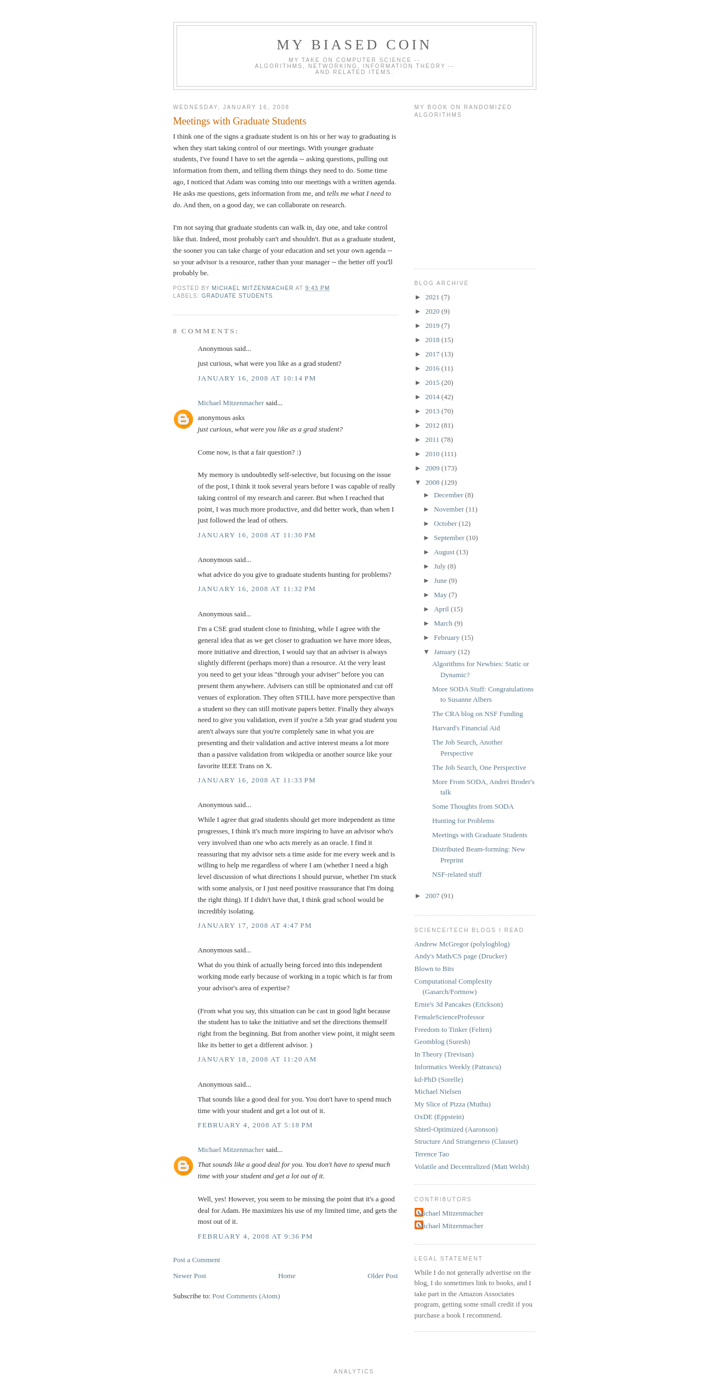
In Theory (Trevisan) (444, 1054)
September (450, 537)
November (450, 509)
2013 (433, 411)
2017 (433, 354)
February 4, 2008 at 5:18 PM (255, 1125)
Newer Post (189, 1276)
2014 (433, 397)
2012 (433, 425)
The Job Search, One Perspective (479, 767)
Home (287, 1276)
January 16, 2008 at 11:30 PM (257, 535)
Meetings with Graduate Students (480, 835)
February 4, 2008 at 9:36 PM (255, 1236)
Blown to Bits (434, 968)
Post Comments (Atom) (246, 1296)
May (441, 595)
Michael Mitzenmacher (231, 403)
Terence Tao (432, 1154)
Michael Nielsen (438, 1091)
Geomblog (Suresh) (443, 1041)
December (449, 495)
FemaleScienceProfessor (450, 1017)
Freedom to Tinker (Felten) (453, 1029)
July (441, 566)
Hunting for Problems (463, 820)
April (442, 609)
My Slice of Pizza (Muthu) (453, 1104)
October (446, 523)
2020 (433, 311)
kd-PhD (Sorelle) (439, 1079)
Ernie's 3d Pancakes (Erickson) (459, 1004)
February (447, 637)
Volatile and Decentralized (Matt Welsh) (472, 1166)
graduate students (237, 296)
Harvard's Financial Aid (466, 728)
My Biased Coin (354, 45)
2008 (433, 482)
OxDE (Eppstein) (440, 1116)
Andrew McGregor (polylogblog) (462, 944)
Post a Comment (196, 1260)
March (444, 623)
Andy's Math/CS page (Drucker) (461, 956)
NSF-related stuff (457, 874)
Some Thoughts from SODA (473, 806)
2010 (433, 454)
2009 (433, 468)
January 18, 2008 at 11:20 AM (257, 1059)
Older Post (382, 1276)
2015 (433, 382)
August (445, 552)
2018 (433, 340)
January (446, 652)
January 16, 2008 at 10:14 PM (257, 378)
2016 (433, 368)
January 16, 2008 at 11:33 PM (257, 780)
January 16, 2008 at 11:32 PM (257, 588)
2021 (433, 297)
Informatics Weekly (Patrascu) (458, 1067)
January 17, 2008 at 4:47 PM (255, 925)
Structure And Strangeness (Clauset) (466, 1141)
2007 (433, 896)
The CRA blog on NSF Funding (477, 713)
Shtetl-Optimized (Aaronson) (456, 1129)
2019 (433, 325)
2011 (433, 439)
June (441, 580)
